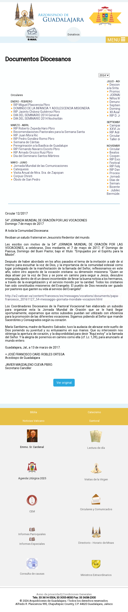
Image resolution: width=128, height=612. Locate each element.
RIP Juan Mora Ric (25, 135)
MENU (116, 40)
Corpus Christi (22, 176)
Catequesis (21, 169)
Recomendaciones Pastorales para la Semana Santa (49, 132)
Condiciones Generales (77, 594)
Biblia (33, 412)
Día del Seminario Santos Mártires (36, 156)
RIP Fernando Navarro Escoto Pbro (36, 149)
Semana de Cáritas (26, 142)
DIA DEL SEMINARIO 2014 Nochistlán (38, 118)
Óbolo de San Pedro (26, 179)
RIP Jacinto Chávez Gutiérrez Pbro (36, 111)
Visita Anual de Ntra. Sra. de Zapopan (38, 172)
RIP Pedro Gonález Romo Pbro (33, 138)
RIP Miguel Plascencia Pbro (31, 105)
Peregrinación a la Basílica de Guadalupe (40, 145)
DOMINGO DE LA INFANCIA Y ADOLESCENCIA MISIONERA (51, 108)
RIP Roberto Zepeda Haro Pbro (34, 128)
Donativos (74, 34)
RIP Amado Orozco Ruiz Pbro (33, 152)
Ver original (64, 382)
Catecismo (94, 412)
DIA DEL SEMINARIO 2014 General (36, 115)
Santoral (94, 420)
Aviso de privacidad (48, 594)
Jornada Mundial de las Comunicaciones (40, 165)
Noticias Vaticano (34, 420)
